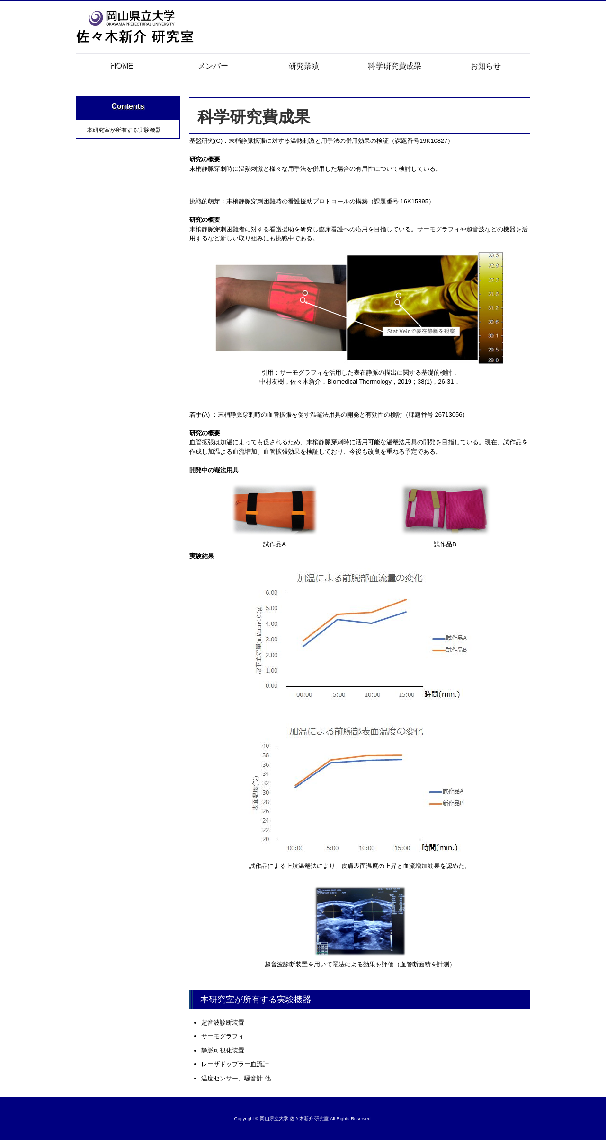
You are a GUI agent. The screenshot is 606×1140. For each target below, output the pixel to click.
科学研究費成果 (394, 68)
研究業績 (303, 66)
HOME (121, 66)
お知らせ (485, 66)
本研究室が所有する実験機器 (124, 130)
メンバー (212, 66)
